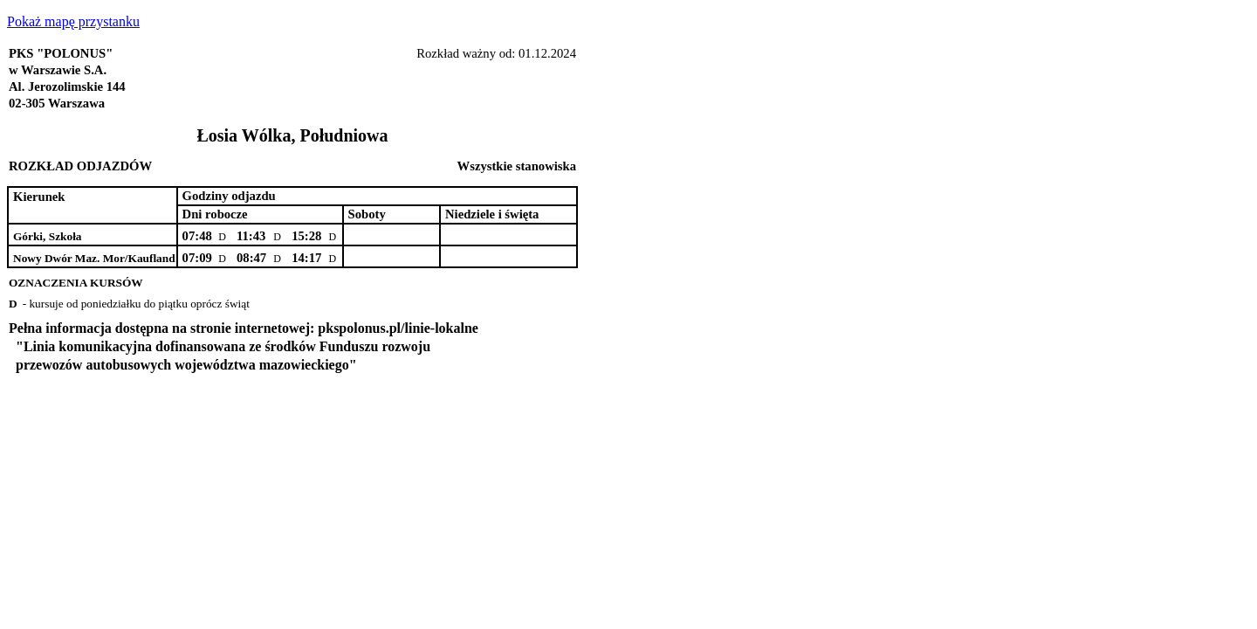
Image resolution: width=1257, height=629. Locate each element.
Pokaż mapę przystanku (73, 21)
